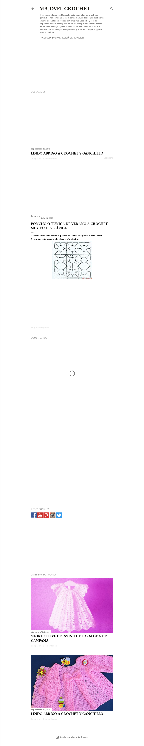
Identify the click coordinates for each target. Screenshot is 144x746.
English (78, 38)
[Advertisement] (72, 60)
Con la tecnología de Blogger (72, 737)
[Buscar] (111, 8)
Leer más (108, 158)
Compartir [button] (36, 159)
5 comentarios (50, 646)
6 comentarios (50, 159)
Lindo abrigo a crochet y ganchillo (67, 153)
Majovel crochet (64, 8)
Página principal (49, 38)
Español (66, 38)
